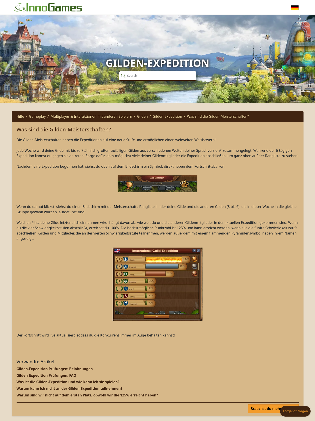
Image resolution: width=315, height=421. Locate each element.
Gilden (142, 116)
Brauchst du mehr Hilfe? (272, 408)
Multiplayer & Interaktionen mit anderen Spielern (91, 116)
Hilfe (20, 116)
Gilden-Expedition (167, 116)
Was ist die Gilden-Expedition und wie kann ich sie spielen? (68, 381)
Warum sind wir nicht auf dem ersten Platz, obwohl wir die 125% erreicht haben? (87, 395)
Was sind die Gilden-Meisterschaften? (218, 116)
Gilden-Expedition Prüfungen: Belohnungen (55, 368)
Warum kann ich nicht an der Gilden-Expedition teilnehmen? (69, 388)
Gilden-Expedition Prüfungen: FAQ (46, 375)
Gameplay (37, 116)
